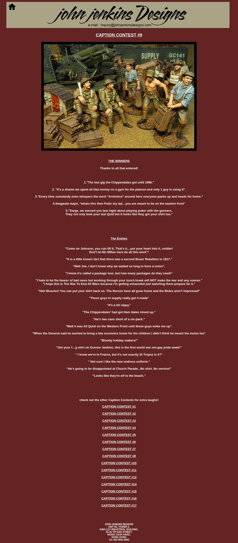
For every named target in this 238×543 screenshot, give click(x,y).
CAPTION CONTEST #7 (119, 449)
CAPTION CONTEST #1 (119, 406)
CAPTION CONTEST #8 (119, 456)
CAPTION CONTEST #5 (119, 435)
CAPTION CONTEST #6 (119, 442)
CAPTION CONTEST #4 (119, 428)
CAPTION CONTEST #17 (119, 505)
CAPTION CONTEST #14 (119, 484)
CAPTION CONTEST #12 (119, 477)
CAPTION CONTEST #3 (119, 420)
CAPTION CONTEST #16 (119, 498)
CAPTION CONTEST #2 (119, 413)
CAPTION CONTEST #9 (119, 35)
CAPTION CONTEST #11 (119, 470)
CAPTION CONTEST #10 (119, 463)
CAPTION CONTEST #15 (119, 491)
